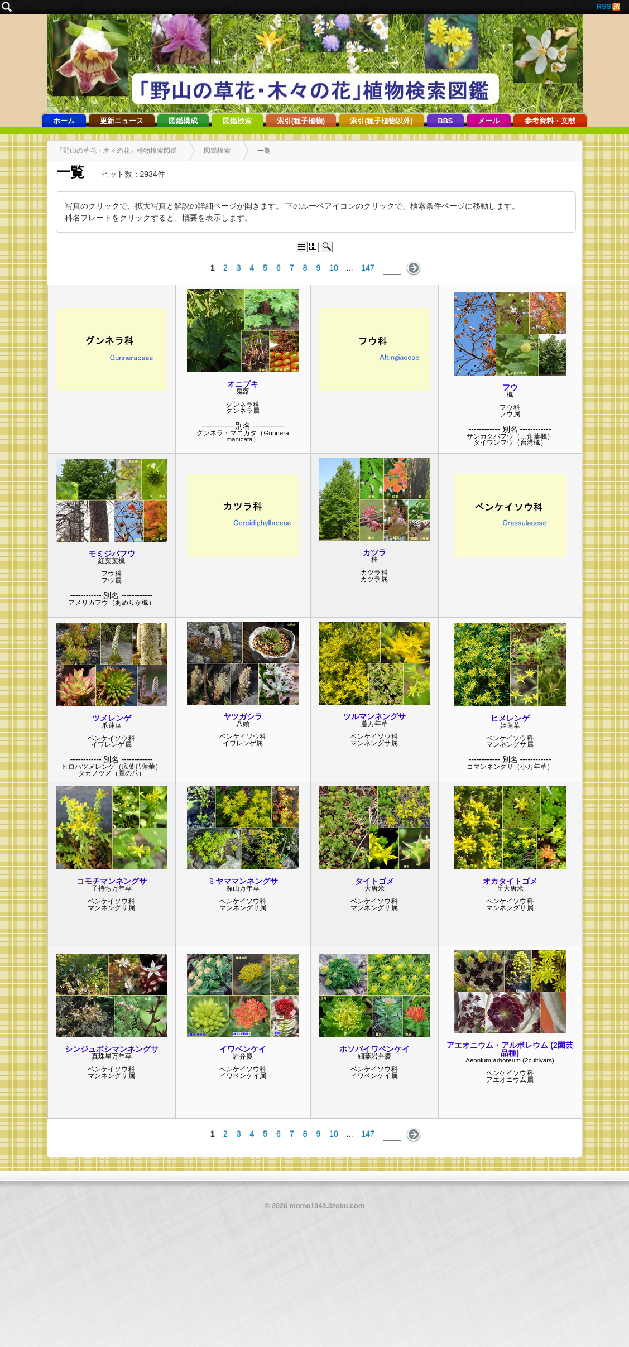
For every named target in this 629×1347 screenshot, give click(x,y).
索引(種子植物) (301, 121)
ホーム (64, 121)
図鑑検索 (237, 121)
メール (489, 121)
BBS (445, 121)
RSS (604, 7)
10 (333, 267)
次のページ (414, 268)
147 (368, 267)
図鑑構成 (183, 121)
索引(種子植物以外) (381, 121)
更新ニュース (121, 121)
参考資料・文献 (550, 121)
